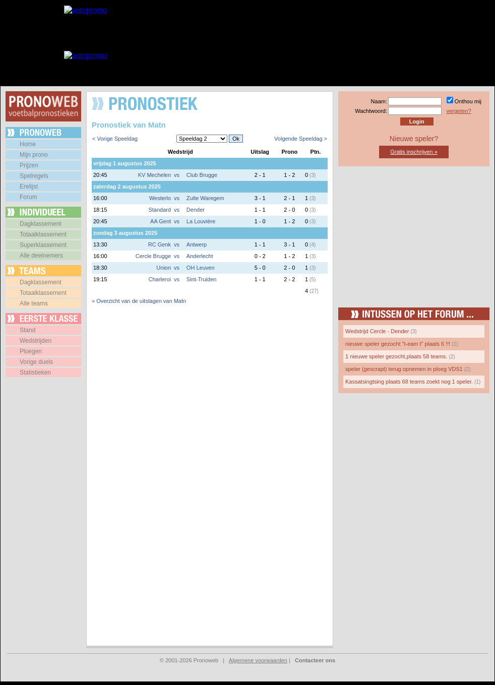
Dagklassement (40, 223)
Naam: (379, 101)
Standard (159, 210)
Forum (28, 197)
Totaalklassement (43, 234)
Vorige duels (36, 361)
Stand (27, 330)
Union (163, 268)
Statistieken (35, 372)
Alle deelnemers (41, 255)
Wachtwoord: (371, 111)
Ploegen (31, 351)
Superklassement (43, 244)
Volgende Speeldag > (300, 139)
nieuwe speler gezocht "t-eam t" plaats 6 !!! (397, 344)
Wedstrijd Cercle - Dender (377, 331)
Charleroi (159, 279)
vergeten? (459, 111)
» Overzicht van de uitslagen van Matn (139, 301)
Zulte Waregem (205, 198)
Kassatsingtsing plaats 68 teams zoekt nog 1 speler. (409, 382)
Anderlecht (200, 256)
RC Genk (159, 244)
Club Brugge (202, 175)
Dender (196, 210)
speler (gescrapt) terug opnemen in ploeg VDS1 (404, 369)
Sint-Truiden (202, 279)
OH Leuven (201, 268)
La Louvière (201, 221)
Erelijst (29, 186)
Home (28, 144)
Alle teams (34, 303)
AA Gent (160, 221)
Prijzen (29, 165)
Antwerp (197, 244)
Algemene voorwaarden (258, 660)
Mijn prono (34, 154)
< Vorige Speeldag (115, 139)
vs (176, 175)
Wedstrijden (35, 340)
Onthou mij (468, 101)
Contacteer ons (315, 660)
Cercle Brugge (153, 256)
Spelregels (34, 175)
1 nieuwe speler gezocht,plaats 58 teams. (396, 356)
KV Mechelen (154, 175)
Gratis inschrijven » (414, 152)
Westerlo (160, 198)
